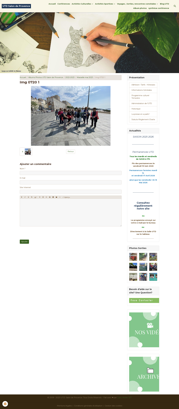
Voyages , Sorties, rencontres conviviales (137, 4)
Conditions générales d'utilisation (88, 406)
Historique (136, 109)
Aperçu (66, 197)
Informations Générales (142, 90)
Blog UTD (164, 4)
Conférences (63, 4)
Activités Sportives (104, 4)
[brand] (16, 6)
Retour (71, 151)
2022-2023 (69, 77)
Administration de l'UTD (142, 103)
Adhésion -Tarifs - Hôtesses (143, 85)
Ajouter (24, 241)
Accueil (52, 4)
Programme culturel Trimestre (140, 96)
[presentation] (39, 233)
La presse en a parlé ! (141, 114)
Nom (22, 169)
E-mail (22, 178)
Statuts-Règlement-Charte (143, 119)
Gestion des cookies (113, 406)
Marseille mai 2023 (85, 77)
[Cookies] (5, 404)
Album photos (140, 8)
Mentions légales (64, 406)
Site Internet (25, 187)
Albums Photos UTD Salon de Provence (45, 77)
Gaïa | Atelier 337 (124, 397)
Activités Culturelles (82, 4)
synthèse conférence (158, 8)
